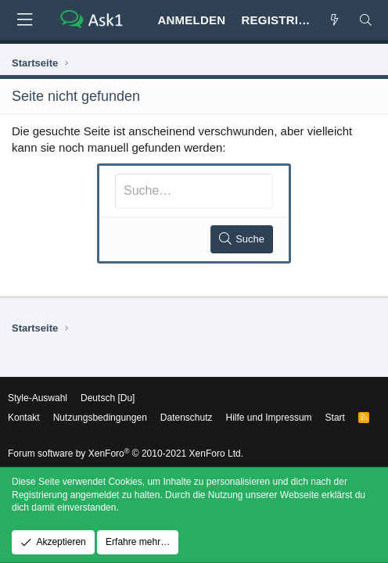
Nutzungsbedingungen (100, 417)
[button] (24, 20)
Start (335, 417)
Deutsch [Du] (108, 398)
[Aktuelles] (334, 20)
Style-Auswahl (37, 398)
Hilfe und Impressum (269, 417)
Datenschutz (186, 417)
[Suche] (365, 20)
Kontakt (24, 417)
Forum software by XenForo (125, 453)
